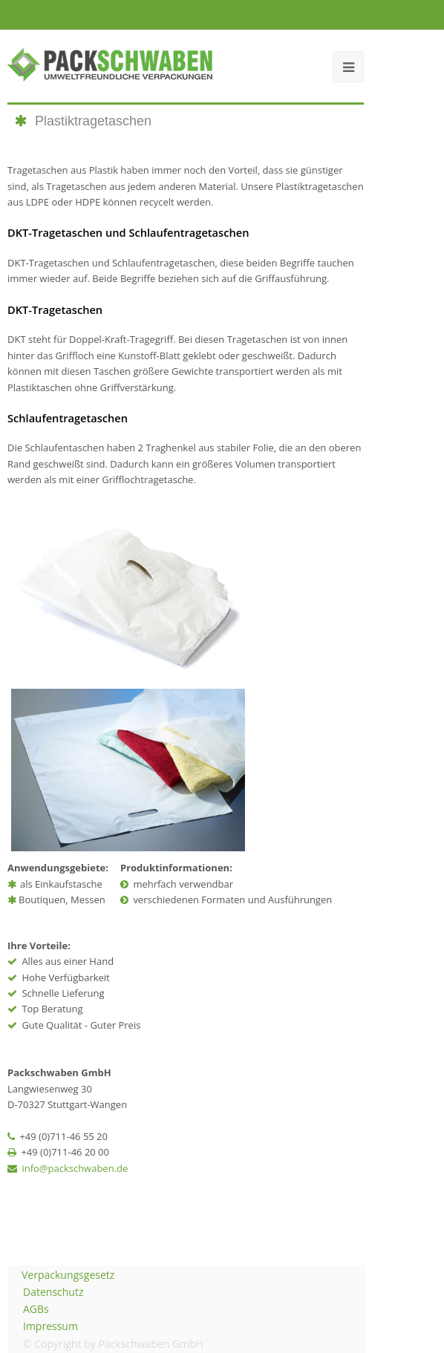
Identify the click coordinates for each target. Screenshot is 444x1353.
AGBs (36, 1309)
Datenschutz (53, 1292)
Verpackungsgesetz (68, 1275)
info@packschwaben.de (75, 1168)
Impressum (50, 1326)
